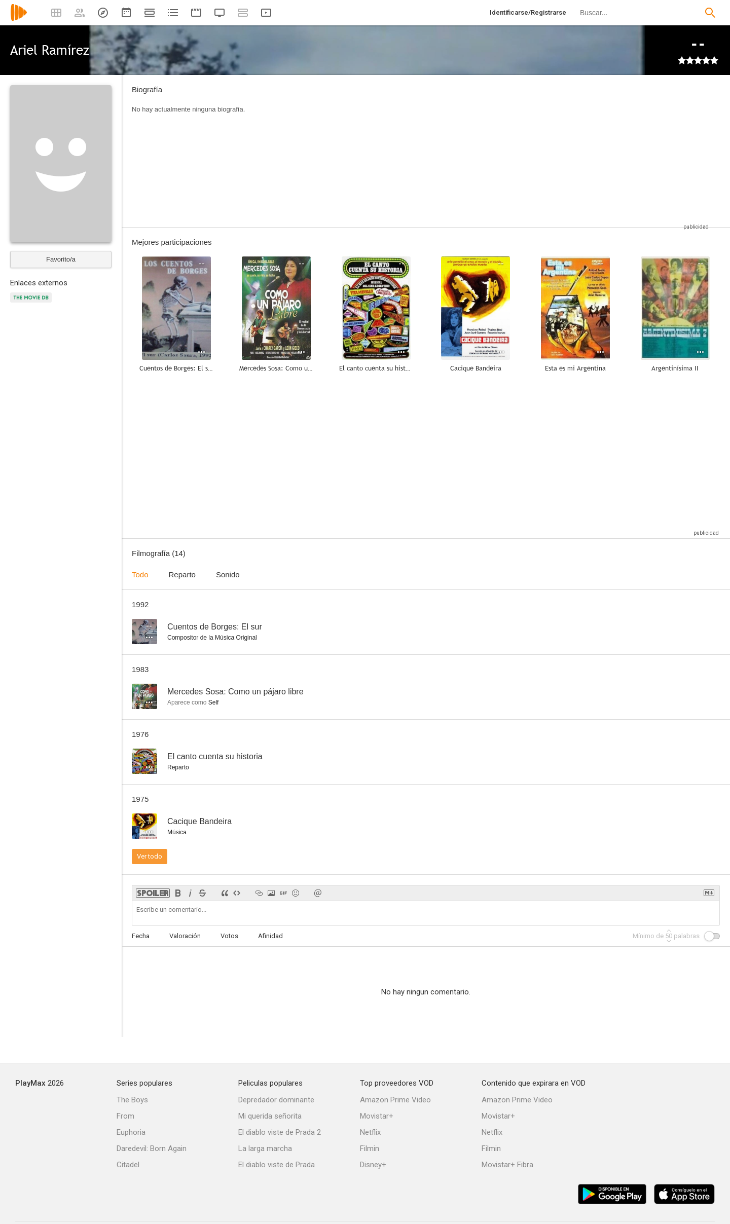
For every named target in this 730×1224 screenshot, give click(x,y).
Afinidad (270, 936)
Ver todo (149, 856)
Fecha (141, 936)
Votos (229, 936)
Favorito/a (61, 259)
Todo (140, 574)
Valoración (185, 936)
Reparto (182, 574)
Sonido (228, 574)
